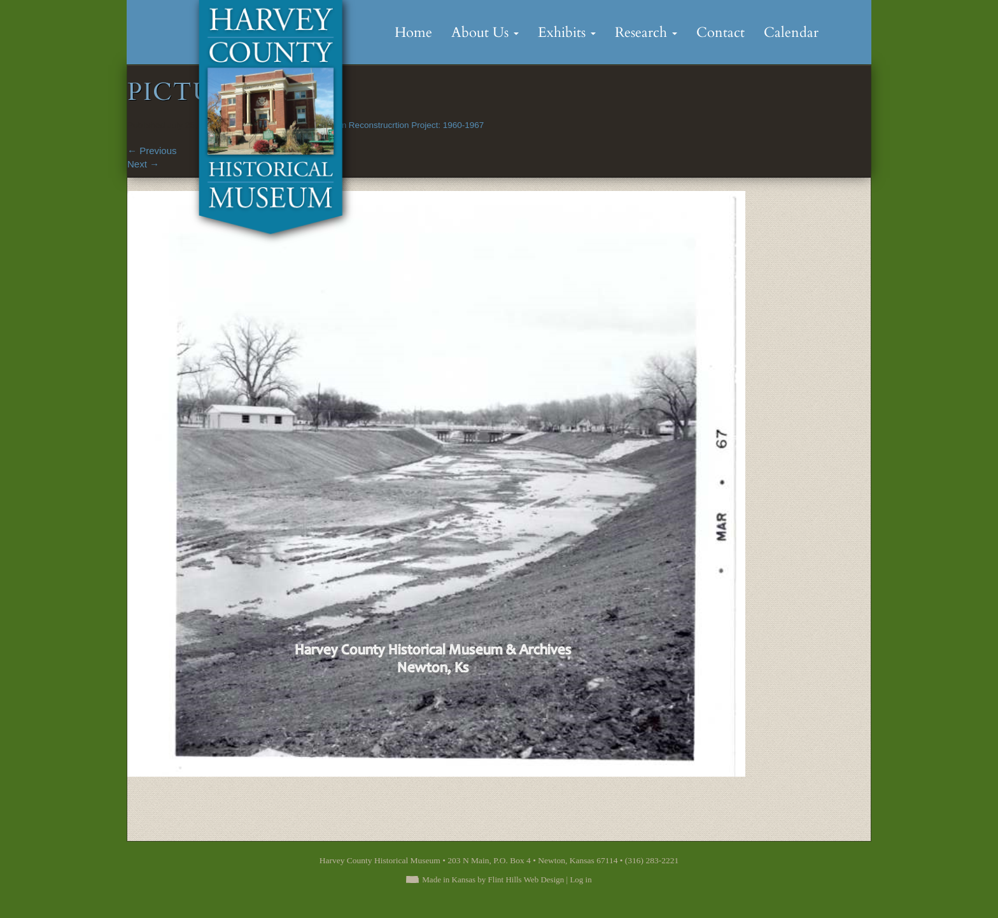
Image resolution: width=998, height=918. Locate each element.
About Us (485, 32)
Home (413, 32)
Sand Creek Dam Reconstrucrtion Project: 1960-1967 (382, 125)
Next (143, 164)
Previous (152, 150)
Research (646, 32)
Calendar (791, 32)
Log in (580, 879)
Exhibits (567, 32)
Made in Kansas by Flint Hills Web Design (493, 879)
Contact (720, 32)
